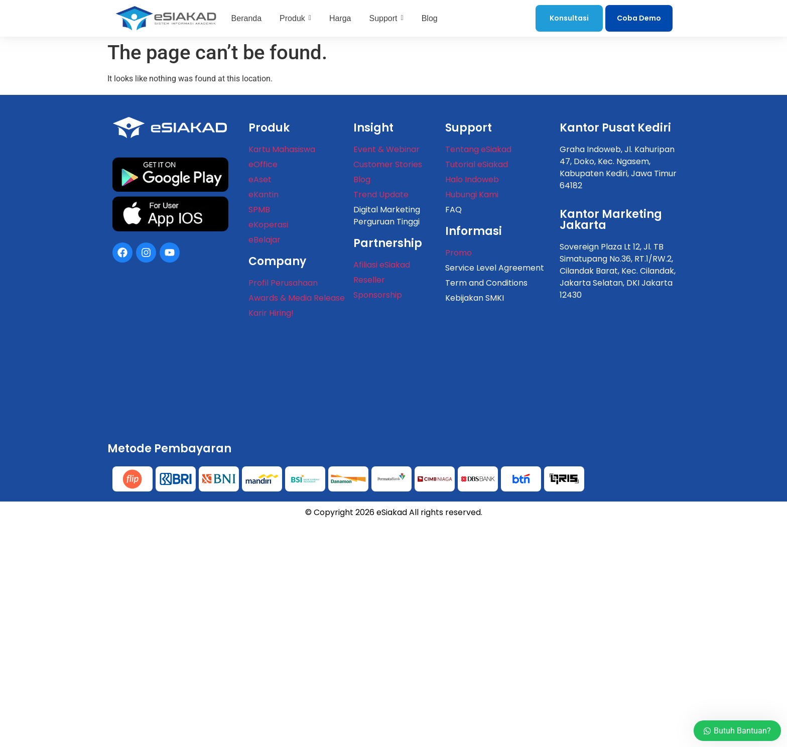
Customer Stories (387, 164)
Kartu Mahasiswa (281, 149)
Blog (361, 179)
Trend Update (381, 194)
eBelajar (264, 239)
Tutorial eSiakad (476, 164)
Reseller (369, 280)
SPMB (259, 209)
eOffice (263, 164)
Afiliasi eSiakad (381, 265)
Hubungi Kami (471, 194)
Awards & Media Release (296, 298)
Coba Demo (639, 18)
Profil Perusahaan (283, 283)
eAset (260, 179)
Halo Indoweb (472, 179)
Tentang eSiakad (478, 149)
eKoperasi (268, 224)
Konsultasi (569, 18)
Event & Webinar (386, 149)
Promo (458, 253)
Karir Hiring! (271, 313)
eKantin (263, 194)
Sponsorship (377, 295)
